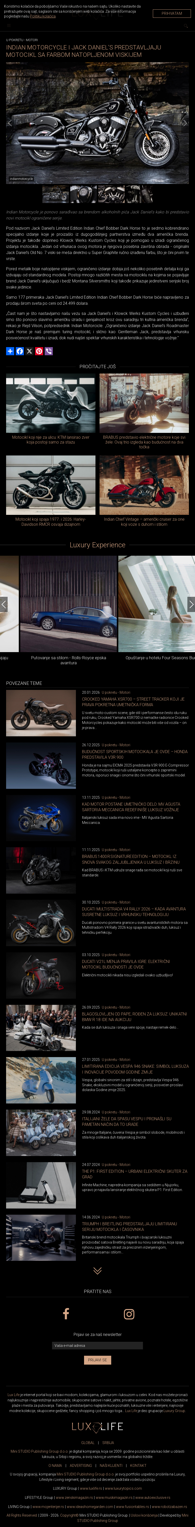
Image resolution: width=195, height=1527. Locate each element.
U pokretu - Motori (116, 692)
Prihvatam (172, 13)
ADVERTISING (81, 1466)
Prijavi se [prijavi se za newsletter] (97, 1360)
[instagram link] (129, 1314)
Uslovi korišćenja (144, 1515)
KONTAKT (138, 1466)
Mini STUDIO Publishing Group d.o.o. (40, 1451)
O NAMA (55, 1466)
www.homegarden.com (90, 1507)
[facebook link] (65, 1314)
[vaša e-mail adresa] (97, 1346)
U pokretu (14, 40)
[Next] (185, 123)
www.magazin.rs (74, 1498)
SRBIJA (108, 1443)
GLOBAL (87, 1443)
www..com (123, 1488)
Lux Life (14, 1395)
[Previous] (10, 123)
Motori (32, 40)
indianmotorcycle (21, 179)
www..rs (91, 1488)
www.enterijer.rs (48, 1507)
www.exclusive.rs (152, 1498)
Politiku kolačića (43, 16)
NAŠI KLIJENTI (111, 1466)
